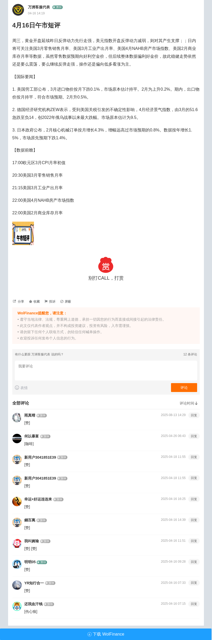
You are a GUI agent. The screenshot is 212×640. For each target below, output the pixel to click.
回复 (194, 415)
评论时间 (190, 403)
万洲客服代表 (40, 7)
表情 (21, 387)
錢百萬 (29, 520)
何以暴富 (31, 436)
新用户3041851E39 (40, 457)
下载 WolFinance (105, 634)
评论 (184, 387)
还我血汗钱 (33, 604)
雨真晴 (29, 415)
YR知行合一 (34, 583)
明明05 (30, 562)
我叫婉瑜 (31, 541)
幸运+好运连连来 (38, 499)
